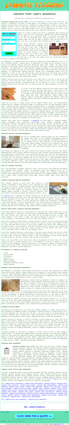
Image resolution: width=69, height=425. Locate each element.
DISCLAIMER (64, 10)
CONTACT (58, 10)
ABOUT (54, 10)
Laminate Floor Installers (10, 385)
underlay (7, 195)
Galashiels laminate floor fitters (24, 346)
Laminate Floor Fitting (16, 386)
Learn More (57, 424)
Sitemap (2, 412)
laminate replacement (58, 356)
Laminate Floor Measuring (34, 386)
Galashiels (36, 120)
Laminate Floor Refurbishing (34, 383)
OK (62, 424)
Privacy (66, 412)
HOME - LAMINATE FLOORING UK (34, 407)
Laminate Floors (62, 383)
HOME (46, 10)
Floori (3, 421)
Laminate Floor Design (27, 385)
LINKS (49, 10)
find (6, 372)
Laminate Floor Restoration (48, 393)
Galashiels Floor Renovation (37, 399)
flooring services (28, 363)
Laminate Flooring (50, 383)
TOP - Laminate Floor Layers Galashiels (14, 399)
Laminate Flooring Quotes (22, 388)
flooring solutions (38, 353)
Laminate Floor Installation (14, 383)
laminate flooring (21, 61)
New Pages (7, 412)
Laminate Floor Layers (25, 391)
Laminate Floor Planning (41, 388)
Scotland (47, 363)
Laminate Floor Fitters (59, 388)
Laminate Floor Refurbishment (46, 385)
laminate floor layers (32, 30)
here (48, 380)
